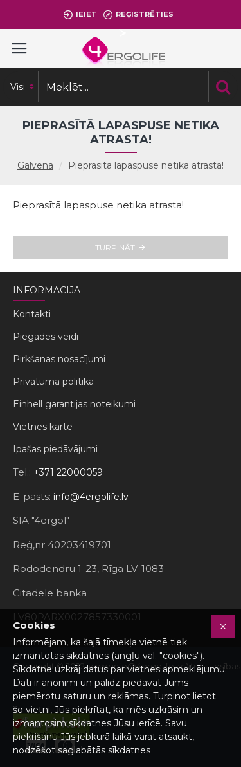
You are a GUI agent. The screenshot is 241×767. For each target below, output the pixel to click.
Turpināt (115, 247)
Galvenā (35, 165)
